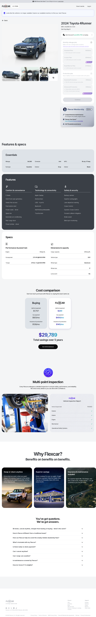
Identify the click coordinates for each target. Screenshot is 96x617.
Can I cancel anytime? (48, 551)
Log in (89, 6)
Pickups (87, 602)
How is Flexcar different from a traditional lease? (48, 533)
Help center (87, 608)
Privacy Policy (37, 613)
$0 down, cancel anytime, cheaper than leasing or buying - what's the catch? (48, 529)
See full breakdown (48, 347)
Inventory (70, 603)
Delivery (87, 603)
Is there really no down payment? (48, 547)
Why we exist (71, 606)
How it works (80, 6)
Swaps (86, 605)
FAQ (69, 602)
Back (5, 20)
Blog (69, 605)
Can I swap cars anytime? (48, 556)
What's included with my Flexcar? (48, 542)
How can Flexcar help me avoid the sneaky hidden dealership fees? (48, 538)
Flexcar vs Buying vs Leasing (74, 608)
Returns (86, 606)
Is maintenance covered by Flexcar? (48, 560)
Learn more (60, 1)
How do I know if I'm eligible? (48, 565)
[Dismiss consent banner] (93, 610)
